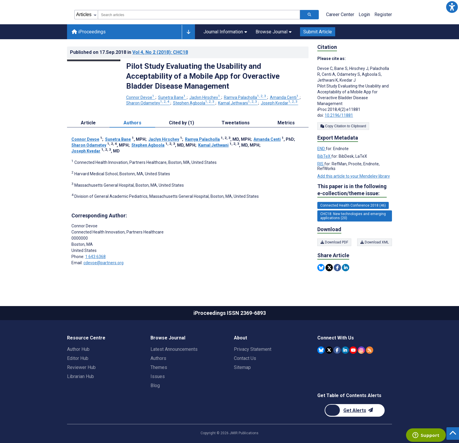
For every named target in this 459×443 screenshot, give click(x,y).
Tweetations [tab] (236, 123)
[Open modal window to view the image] (93, 60)
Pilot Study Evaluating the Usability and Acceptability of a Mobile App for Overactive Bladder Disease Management (203, 76)
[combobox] (199, 14)
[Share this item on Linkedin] (345, 267)
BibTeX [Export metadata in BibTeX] (324, 156)
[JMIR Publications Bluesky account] (321, 350)
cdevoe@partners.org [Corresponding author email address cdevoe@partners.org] (103, 262)
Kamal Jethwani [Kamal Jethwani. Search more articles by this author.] (238, 103)
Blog (155, 385)
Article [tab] (88, 123)
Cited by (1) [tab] (181, 123)
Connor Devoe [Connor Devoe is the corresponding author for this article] (84, 226)
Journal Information (225, 32)
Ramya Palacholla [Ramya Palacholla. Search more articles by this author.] (245, 97)
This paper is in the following (352, 190)
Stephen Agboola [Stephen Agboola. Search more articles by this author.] (194, 103)
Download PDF (334, 242)
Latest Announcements (174, 349)
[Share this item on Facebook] (337, 267)
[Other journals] (188, 32)
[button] (452, 7)
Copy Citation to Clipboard (343, 126)
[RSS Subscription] (369, 350)
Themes (158, 367)
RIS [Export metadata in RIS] (320, 164)
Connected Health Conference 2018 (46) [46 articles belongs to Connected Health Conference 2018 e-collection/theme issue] (353, 205)
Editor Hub (77, 358)
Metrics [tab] (286, 123)
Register (383, 14)
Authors (158, 358)
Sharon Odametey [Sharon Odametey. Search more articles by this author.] (148, 103)
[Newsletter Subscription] (355, 410)
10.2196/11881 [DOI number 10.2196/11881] (339, 115)
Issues (157, 376)
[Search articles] (309, 14)
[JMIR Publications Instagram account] (361, 350)
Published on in (129, 52)
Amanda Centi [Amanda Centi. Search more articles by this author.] (284, 97)
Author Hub (78, 349)
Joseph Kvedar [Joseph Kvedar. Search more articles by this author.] (279, 103)
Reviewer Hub (81, 367)
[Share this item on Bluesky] (321, 267)
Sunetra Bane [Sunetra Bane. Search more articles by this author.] (172, 97)
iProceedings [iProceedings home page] (89, 32)
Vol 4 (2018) (160, 52)
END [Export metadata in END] (321, 148)
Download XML (374, 242)
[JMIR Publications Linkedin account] (345, 350)
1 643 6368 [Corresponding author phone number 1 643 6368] (95, 256)
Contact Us (245, 358)
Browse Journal (274, 32)
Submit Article (317, 32)
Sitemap (242, 367)
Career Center (340, 14)
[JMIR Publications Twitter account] (329, 350)
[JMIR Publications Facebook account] (337, 350)
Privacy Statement (252, 349)
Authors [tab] (132, 123)
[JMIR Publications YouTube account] (353, 350)
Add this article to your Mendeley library (353, 176)
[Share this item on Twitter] (329, 267)
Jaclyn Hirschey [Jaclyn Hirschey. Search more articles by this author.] (205, 97)
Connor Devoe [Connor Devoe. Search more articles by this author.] (140, 97)
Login (364, 14)
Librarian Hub (80, 376)
